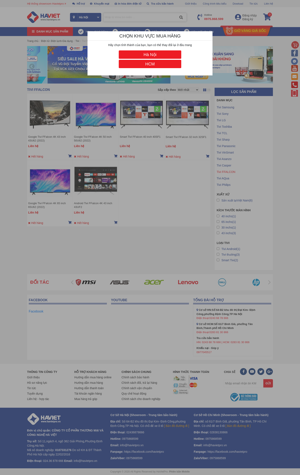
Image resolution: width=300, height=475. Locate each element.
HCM (150, 64)
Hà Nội (150, 54)
